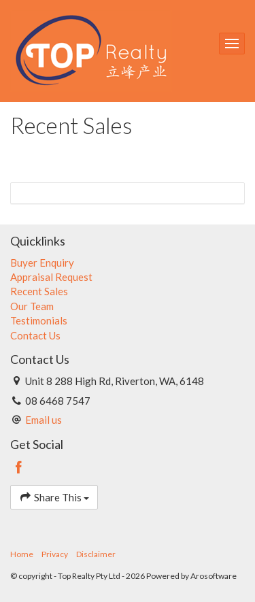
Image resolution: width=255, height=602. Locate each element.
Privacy (54, 554)
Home (21, 554)
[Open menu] (232, 43)
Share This (54, 497)
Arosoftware (213, 576)
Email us (43, 420)
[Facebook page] (19, 468)
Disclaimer (96, 554)
